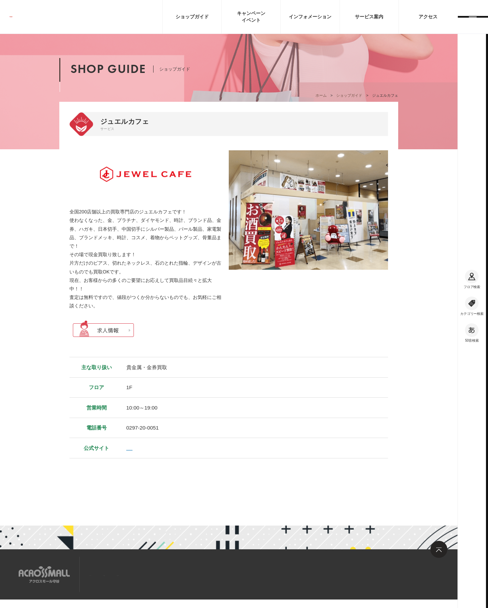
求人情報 (143, 573)
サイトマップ (106, 573)
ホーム (321, 95)
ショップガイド (349, 95)
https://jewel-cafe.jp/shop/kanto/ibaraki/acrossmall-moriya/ (193, 448)
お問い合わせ (181, 573)
